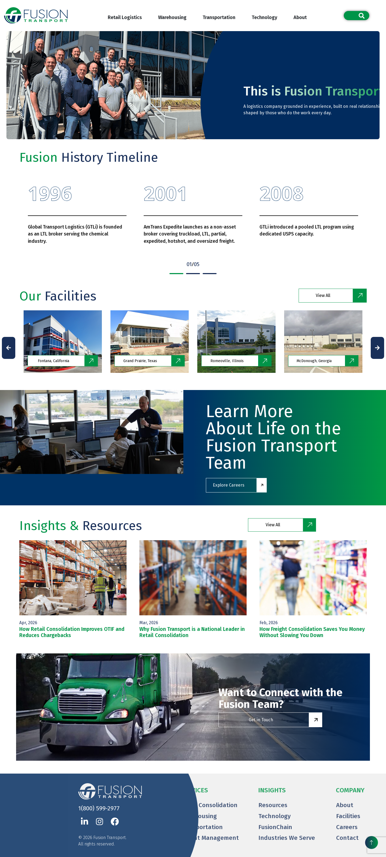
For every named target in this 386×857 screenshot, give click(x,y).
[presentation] (8, 348)
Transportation (219, 17)
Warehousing (172, 17)
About (300, 17)
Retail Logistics (125, 17)
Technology (264, 17)
